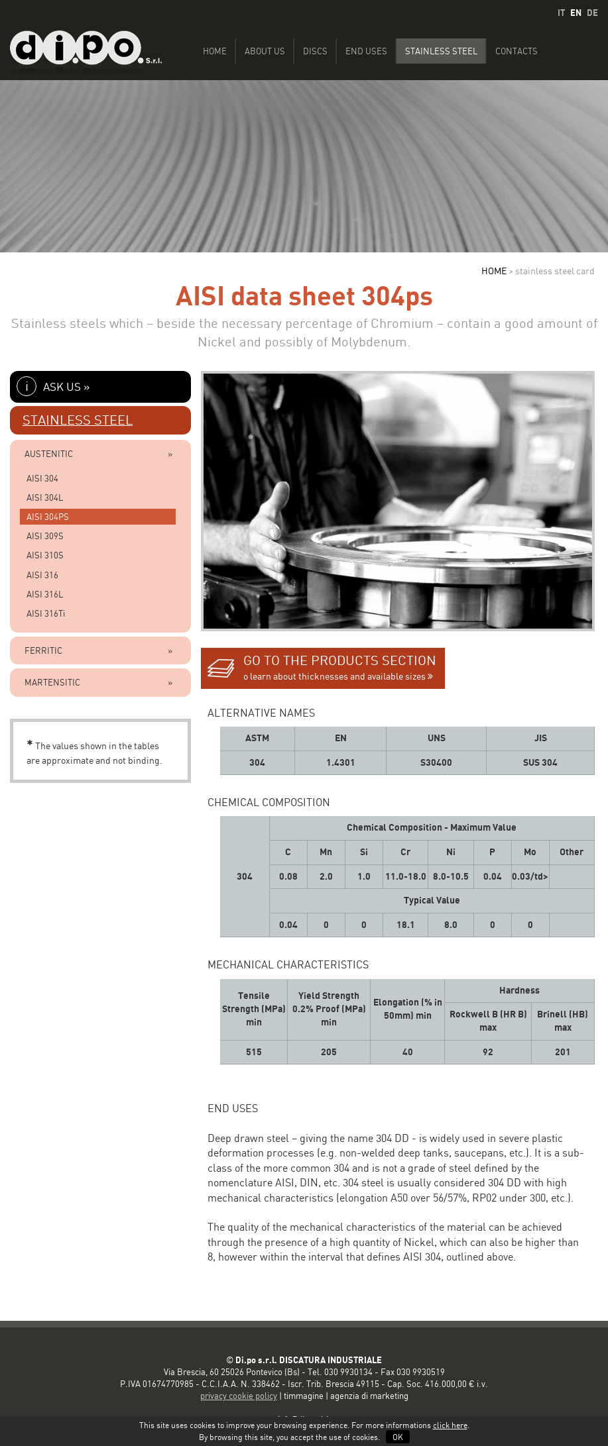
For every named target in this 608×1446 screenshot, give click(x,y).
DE (592, 12)
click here (450, 1425)
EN (575, 12)
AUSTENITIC (49, 453)
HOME (494, 270)
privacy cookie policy (238, 1395)
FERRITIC (43, 650)
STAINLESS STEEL (78, 420)
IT (561, 12)
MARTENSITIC (52, 682)
